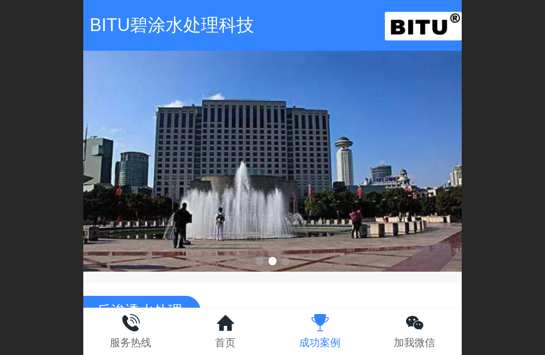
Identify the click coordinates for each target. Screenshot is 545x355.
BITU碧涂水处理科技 (172, 25)
